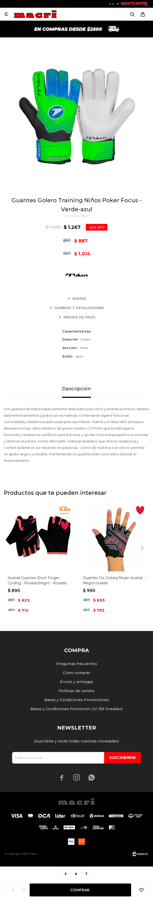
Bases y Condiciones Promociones (76, 700)
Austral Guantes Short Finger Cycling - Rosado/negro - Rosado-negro (38, 581)
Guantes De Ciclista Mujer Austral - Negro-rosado (114, 580)
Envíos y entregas (76, 681)
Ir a (111, 4)
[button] (142, 547)
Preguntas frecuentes (76, 663)
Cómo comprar (76, 672)
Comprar (80, 890)
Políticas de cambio (76, 691)
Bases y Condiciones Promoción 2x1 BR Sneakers (76, 709)
